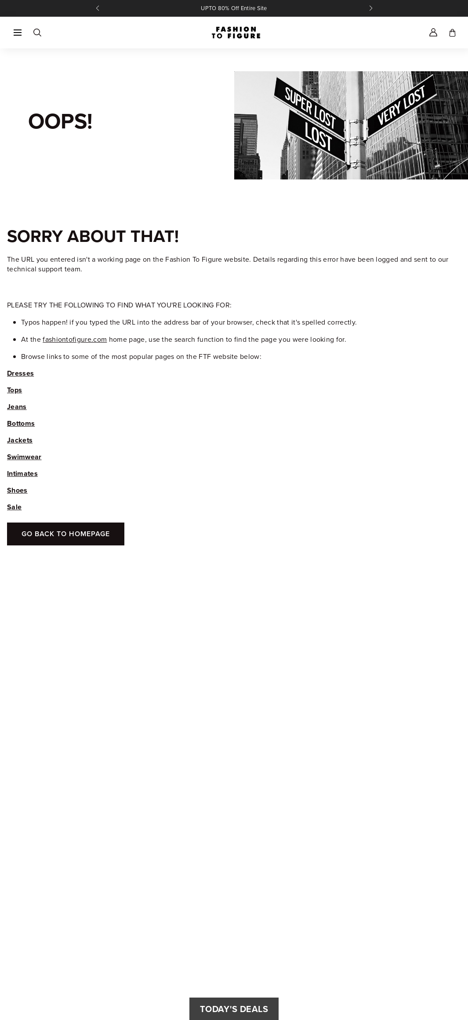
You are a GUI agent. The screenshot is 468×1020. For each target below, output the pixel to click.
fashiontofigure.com (75, 339)
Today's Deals (234, 1008)
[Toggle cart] (452, 32)
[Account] (433, 32)
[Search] (37, 32)
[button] (17, 32)
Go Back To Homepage (66, 534)
